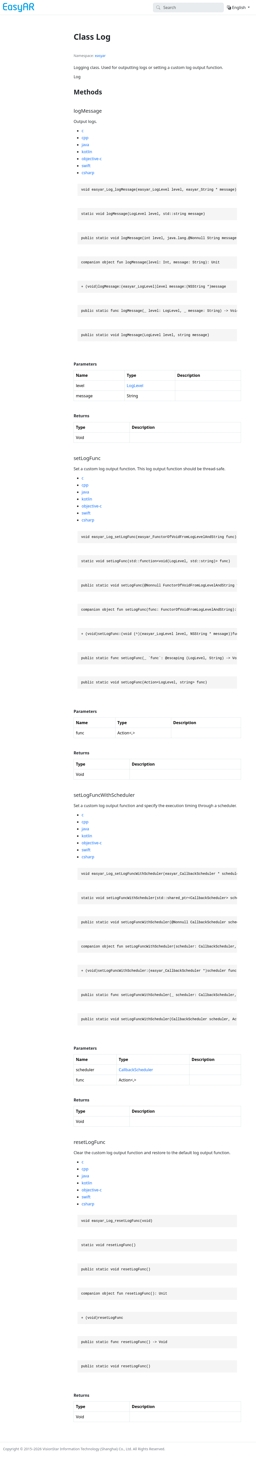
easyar (100, 55)
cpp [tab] (85, 137)
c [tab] (83, 130)
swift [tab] (86, 165)
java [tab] (85, 144)
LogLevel (135, 385)
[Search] (188, 7)
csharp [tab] (88, 172)
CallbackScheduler (136, 1069)
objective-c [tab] (92, 158)
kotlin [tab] (87, 151)
